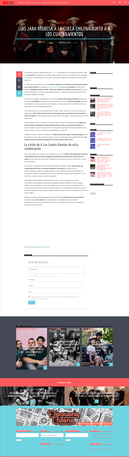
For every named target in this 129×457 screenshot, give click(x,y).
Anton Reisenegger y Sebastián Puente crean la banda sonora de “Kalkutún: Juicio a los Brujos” (105, 187)
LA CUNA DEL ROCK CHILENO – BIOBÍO (103, 225)
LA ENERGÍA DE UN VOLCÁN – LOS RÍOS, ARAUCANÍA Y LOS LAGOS (104, 219)
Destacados (20, 409)
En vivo (28, 409)
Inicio (22, 3)
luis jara (46, 327)
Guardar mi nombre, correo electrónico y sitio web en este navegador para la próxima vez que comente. (55, 377)
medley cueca (54, 167)
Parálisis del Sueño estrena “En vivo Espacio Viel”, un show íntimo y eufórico (104, 180)
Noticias (29, 3)
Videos (68, 60)
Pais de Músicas (58, 3)
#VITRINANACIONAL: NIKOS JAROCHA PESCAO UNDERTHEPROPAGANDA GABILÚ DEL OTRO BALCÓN (104, 247)
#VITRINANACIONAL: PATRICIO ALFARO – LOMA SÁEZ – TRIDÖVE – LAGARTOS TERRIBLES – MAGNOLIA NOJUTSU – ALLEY (105, 255)
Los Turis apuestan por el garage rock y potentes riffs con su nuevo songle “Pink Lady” (104, 195)
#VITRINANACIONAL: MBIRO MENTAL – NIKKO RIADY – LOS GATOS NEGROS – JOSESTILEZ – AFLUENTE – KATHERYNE (104, 240)
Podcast (67, 3)
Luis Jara (54, 152)
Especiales (37, 3)
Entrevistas (47, 3)
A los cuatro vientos (35, 327)
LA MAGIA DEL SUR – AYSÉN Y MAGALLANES (103, 213)
